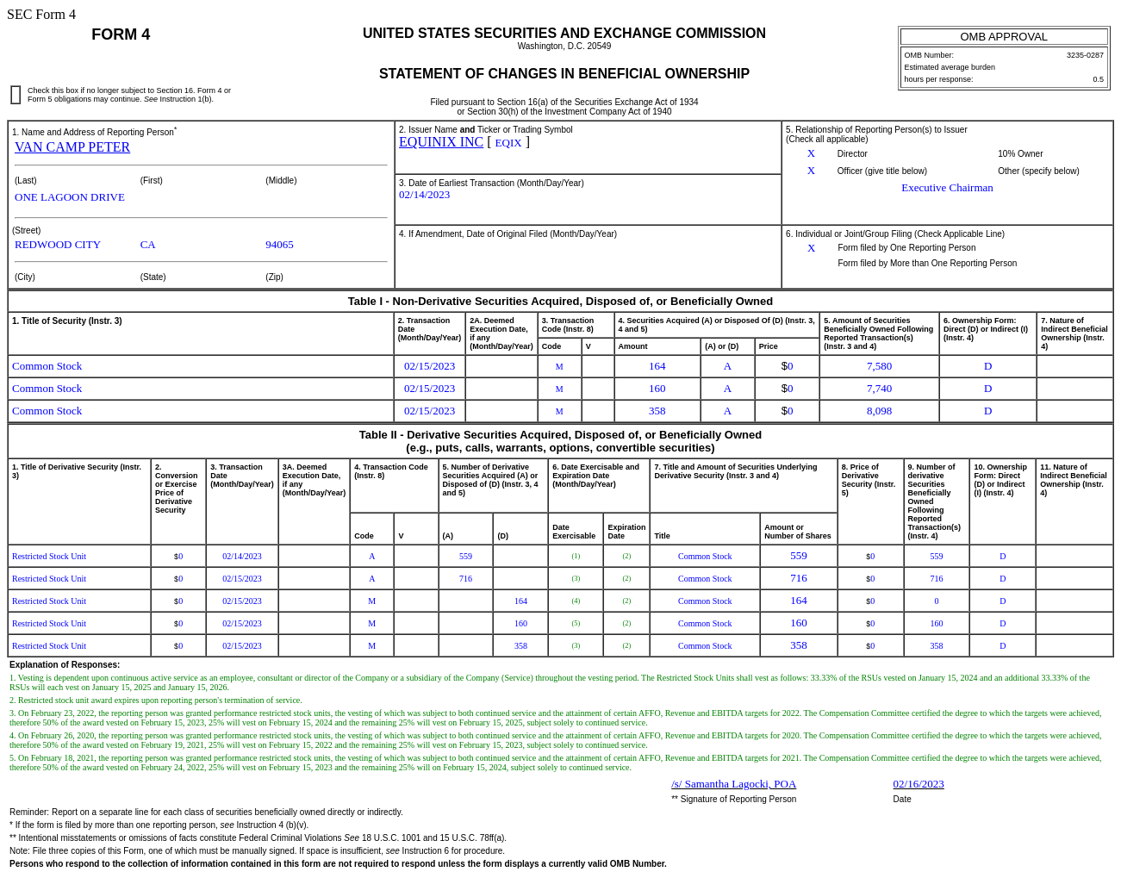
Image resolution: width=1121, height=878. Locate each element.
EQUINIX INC (441, 141)
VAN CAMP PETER (72, 147)
